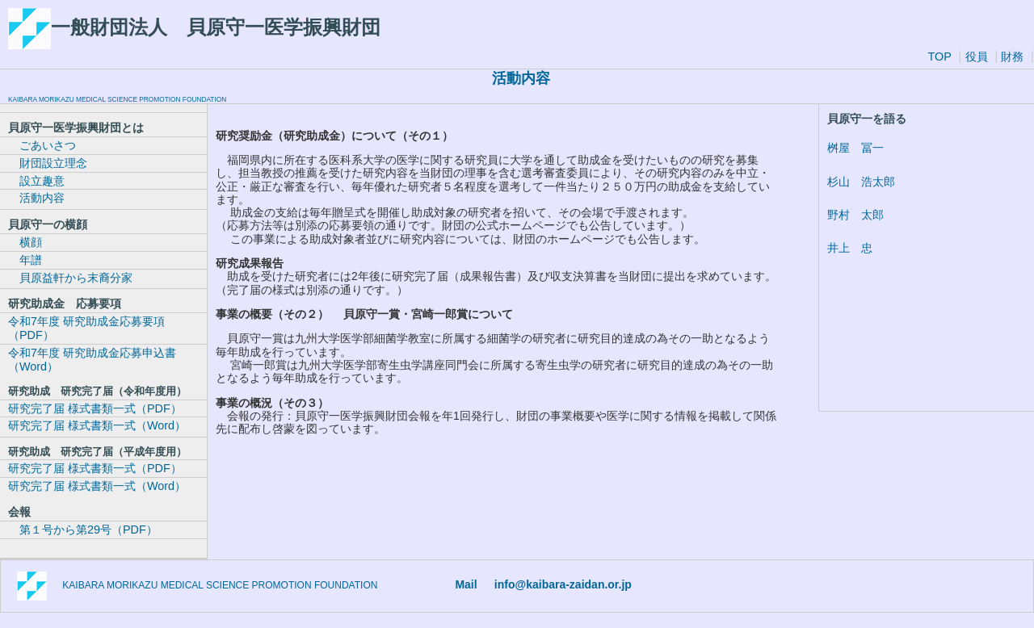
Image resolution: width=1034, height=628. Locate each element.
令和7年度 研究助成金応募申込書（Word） (92, 359)
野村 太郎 (855, 214)
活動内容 (36, 197)
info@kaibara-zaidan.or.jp (563, 584)
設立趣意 (36, 180)
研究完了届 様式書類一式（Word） (97, 425)
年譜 (25, 259)
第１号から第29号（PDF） (83, 529)
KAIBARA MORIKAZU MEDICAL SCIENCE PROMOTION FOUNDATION (117, 99)
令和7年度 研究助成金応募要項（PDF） (86, 328)
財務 (1010, 56)
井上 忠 (849, 247)
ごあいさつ (42, 145)
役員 (976, 56)
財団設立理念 (47, 163)
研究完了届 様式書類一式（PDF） (95, 408)
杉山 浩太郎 (861, 181)
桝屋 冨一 (855, 147)
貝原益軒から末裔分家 (70, 277)
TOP (939, 56)
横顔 (25, 242)
